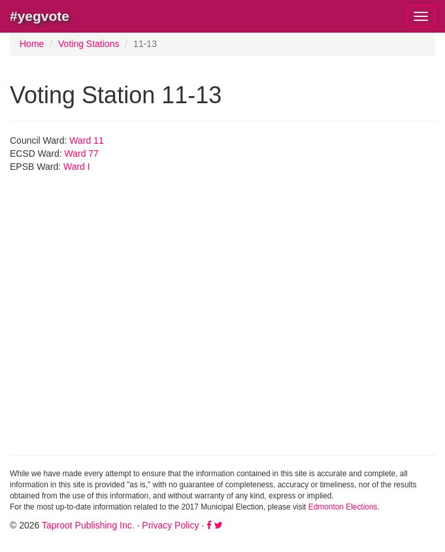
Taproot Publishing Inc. (88, 525)
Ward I (76, 166)
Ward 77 (82, 153)
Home (32, 44)
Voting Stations (88, 44)
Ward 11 (86, 140)
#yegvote (39, 16)
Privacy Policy (170, 525)
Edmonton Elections (343, 506)
